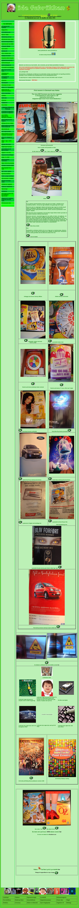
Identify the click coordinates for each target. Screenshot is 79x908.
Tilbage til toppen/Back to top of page (45, 872)
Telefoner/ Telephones (7, 186)
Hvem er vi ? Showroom (7, 87)
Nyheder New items (6, 144)
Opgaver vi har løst (6, 152)
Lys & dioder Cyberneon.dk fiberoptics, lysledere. (7, 116)
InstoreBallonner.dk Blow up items (6, 149)
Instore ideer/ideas (6, 93)
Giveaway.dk (5, 82)
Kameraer (4, 100)
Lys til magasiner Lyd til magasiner (7, 112)
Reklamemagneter (61, 897)
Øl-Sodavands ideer (6, 203)
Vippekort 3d (60, 902)
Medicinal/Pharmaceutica (8, 125)
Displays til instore (6, 55)
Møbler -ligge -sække (7, 140)
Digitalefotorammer (45, 900)
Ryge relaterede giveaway (8, 163)
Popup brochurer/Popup (7, 155)
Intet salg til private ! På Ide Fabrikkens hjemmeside (7, 195)
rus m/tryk (4, 105)
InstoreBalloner (31, 900)
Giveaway (18, 902)
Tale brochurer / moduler (7, 178)
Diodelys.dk (4, 51)
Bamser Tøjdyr (5, 34)
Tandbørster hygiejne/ (7, 184)
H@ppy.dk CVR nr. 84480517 (54, 16)
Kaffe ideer (4, 98)
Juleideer (4, 95)
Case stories (5, 48)
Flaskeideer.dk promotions (5, 74)
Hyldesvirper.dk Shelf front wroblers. (6, 90)
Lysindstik (43, 897)
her (27, 71)
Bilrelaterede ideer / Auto (7, 39)
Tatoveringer (5, 189)
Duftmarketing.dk (6, 62)
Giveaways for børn (6, 85)
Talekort (17, 897)
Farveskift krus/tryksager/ (8, 67)
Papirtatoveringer (31, 897)
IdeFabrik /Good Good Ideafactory (29, 16)
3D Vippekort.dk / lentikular (6, 27)
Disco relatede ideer (6, 53)
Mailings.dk (4, 123)
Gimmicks (4, 80)
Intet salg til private (6, 131)
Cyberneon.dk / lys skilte (7, 44)
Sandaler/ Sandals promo (8, 165)
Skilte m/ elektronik (32, 902)
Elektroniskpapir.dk (6, 65)
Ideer (22, 900)
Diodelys (5, 902)
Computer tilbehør (6, 46)
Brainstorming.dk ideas (7, 41)
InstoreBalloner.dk (6, 32)
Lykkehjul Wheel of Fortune (8, 108)
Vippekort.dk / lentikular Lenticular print (7, 199)
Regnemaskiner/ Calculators (5, 160)
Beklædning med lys (6, 37)
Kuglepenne (4, 102)
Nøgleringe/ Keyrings (7, 146)
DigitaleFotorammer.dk (7, 60)
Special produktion (6, 173)
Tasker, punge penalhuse (8, 176)
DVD (48, 832)
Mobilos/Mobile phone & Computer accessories (7, 134)
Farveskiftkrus (7, 900)
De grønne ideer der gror (7, 58)
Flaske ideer (60, 900)
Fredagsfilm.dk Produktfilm (5, 77)
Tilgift (68, 900)
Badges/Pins (5, 29)
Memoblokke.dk (5, 129)
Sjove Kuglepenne (45, 902)
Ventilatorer (4, 191)
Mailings (68, 902)
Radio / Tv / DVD (5, 157)
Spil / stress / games (6, 171)
